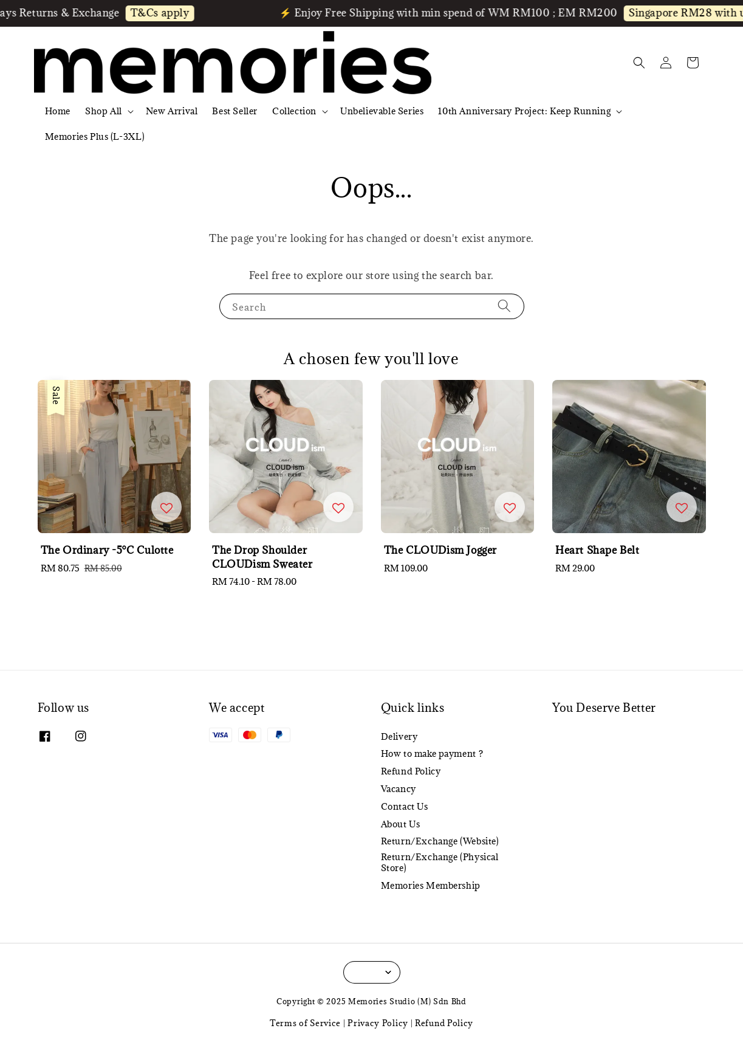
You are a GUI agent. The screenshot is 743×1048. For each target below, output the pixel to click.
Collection (294, 111)
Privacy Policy (378, 1023)
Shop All (103, 111)
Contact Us (404, 806)
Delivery (399, 736)
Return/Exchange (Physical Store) (440, 862)
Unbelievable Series (381, 111)
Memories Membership (431, 885)
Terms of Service (305, 1023)
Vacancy (398, 789)
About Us (400, 824)
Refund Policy (411, 771)
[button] (639, 62)
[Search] (504, 306)
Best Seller (235, 111)
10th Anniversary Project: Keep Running (524, 111)
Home (57, 111)
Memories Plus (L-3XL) (95, 136)
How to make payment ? (432, 753)
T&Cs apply (166, 12)
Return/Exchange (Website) (440, 841)
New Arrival (172, 111)
